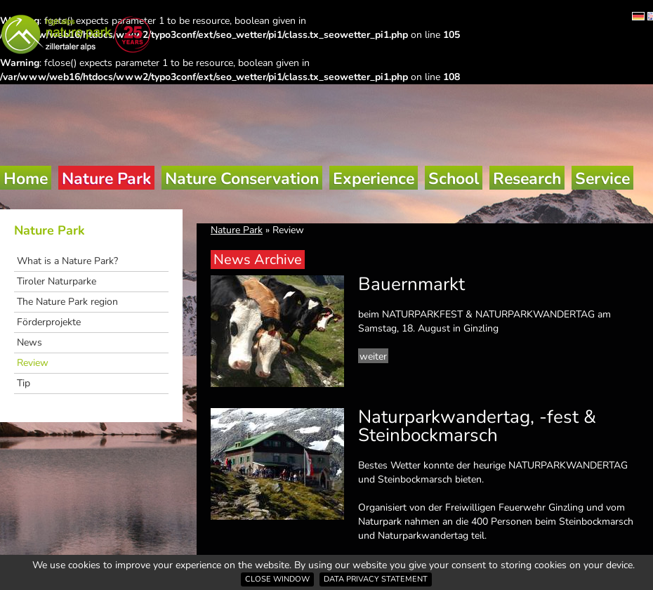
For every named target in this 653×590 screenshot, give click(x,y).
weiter (373, 356)
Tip (23, 383)
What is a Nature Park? (67, 261)
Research (527, 179)
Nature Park (106, 179)
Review (32, 362)
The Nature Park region (67, 301)
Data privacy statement (376, 579)
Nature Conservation (242, 179)
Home (26, 179)
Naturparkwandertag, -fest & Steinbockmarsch (477, 426)
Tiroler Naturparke (56, 281)
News (29, 342)
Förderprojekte (49, 322)
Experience (373, 179)
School (453, 179)
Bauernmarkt (411, 284)
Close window (277, 579)
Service (602, 179)
